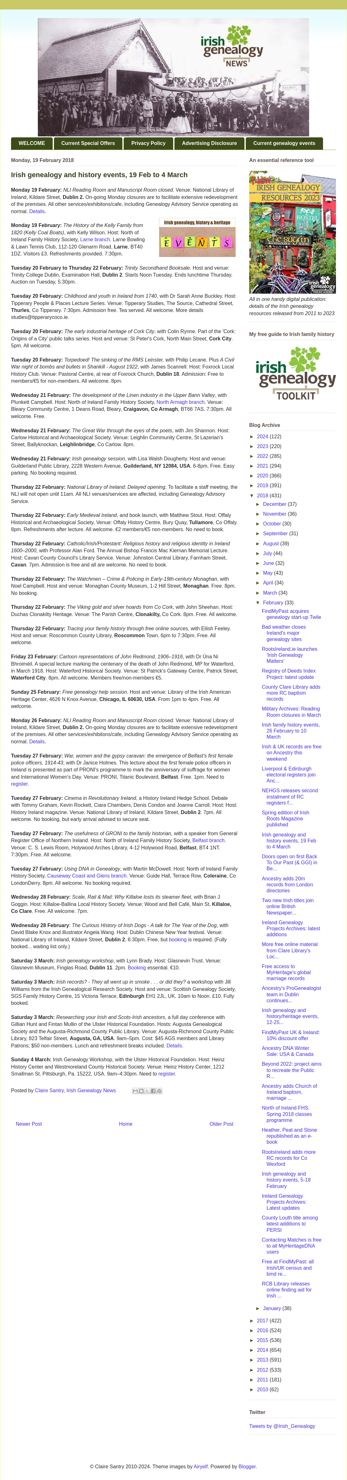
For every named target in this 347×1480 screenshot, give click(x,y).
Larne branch (95, 239)
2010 (263, 1389)
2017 (263, 1320)
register (19, 784)
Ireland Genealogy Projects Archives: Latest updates (284, 1202)
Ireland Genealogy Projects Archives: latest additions (291, 928)
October (272, 523)
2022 (263, 456)
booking (178, 939)
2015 (263, 1340)
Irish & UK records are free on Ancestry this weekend (291, 752)
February (274, 602)
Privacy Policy (148, 143)
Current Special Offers (88, 143)
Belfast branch (208, 840)
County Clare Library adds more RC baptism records (291, 693)
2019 (263, 485)
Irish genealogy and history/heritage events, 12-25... (290, 1016)
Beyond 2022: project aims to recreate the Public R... (291, 1070)
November (275, 514)
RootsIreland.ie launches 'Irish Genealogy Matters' (289, 655)
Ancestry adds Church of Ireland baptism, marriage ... (289, 1092)
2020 (263, 475)
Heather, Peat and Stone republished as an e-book (289, 1136)
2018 (263, 495)
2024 (263, 436)
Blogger (247, 1466)
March (271, 593)
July (268, 553)
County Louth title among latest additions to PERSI (290, 1223)
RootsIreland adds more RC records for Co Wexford (289, 1158)
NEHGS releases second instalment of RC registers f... (290, 796)
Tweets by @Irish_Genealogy (282, 1426)
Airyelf (201, 1466)
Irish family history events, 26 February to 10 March (291, 731)
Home (125, 1124)
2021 (263, 466)
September (276, 533)
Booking (137, 967)
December (275, 504)
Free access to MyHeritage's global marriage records (286, 972)
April (268, 582)
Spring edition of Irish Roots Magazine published (285, 818)
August (271, 543)
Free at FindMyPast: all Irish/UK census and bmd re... (288, 1267)
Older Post (221, 1124)
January (272, 1308)
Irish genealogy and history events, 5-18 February (286, 1180)
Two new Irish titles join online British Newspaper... (288, 906)
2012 (263, 1370)
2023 (263, 446)
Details (37, 211)
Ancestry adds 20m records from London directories (287, 884)
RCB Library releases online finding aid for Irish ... (287, 1289)
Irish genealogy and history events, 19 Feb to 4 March (289, 840)
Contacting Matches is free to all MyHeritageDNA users (291, 1246)
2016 (263, 1330)
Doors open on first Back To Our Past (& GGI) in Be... (289, 862)
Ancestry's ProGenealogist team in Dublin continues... (291, 994)
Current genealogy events (284, 143)
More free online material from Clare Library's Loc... (290, 950)
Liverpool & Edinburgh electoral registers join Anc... (289, 774)
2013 (263, 1360)
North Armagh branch (180, 402)
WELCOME (32, 143)
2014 (263, 1350)
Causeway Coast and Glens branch (86, 875)
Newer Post (29, 1124)
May (268, 573)
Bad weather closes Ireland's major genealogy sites (284, 633)
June (269, 563)
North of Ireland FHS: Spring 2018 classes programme (287, 1114)
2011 (263, 1379)
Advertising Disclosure (209, 143)
